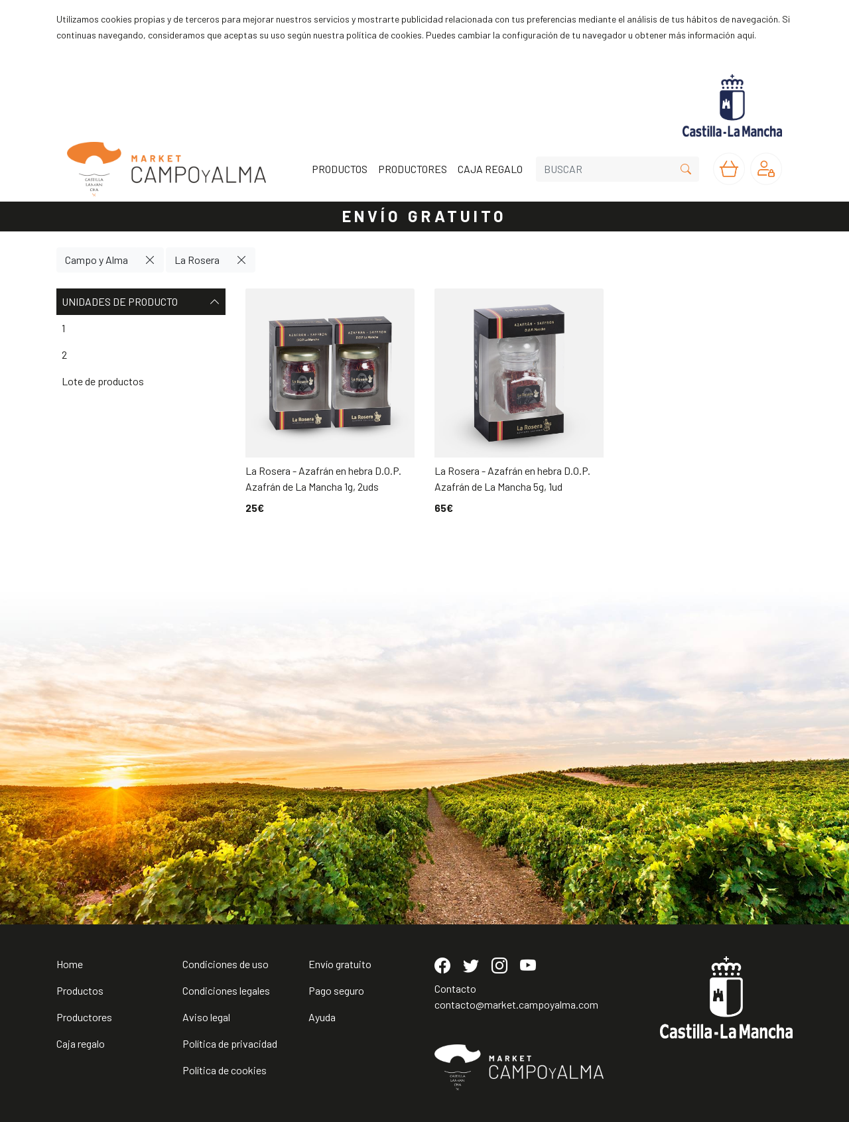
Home (69, 964)
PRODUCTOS (339, 168)
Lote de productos (103, 381)
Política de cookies (224, 1070)
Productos (79, 990)
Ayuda (322, 1017)
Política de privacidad (229, 1043)
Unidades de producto (141, 302)
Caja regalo (80, 1043)
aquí (745, 34)
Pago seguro (336, 990)
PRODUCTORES (412, 168)
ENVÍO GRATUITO (424, 215)
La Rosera (197, 259)
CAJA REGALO (490, 168)
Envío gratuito (339, 964)
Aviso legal (206, 1017)
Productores (84, 1017)
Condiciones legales (226, 990)
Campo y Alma (96, 259)
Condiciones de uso (225, 964)
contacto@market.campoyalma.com (516, 1004)
